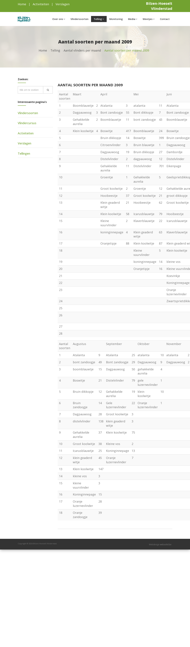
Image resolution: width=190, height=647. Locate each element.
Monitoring (116, 19)
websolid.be (165, 544)
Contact (165, 19)
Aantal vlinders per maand (82, 50)
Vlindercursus (27, 123)
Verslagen (63, 4)
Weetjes (149, 19)
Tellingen (24, 153)
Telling (99, 19)
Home (22, 4)
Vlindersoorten (79, 19)
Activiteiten (41, 4)
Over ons (58, 19)
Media (132, 19)
